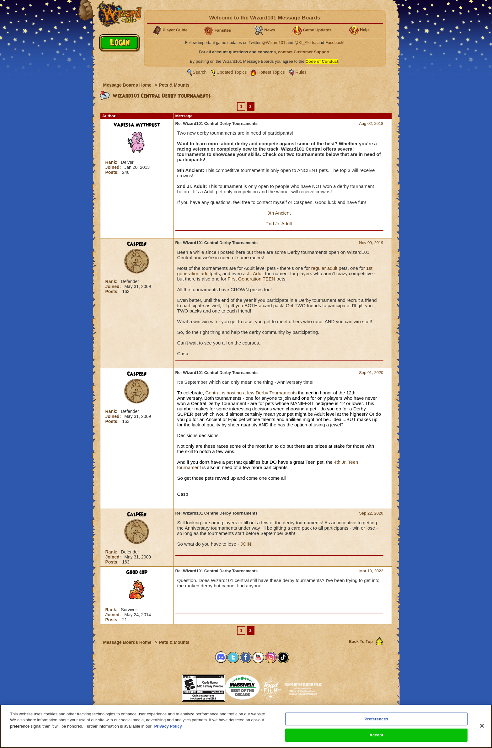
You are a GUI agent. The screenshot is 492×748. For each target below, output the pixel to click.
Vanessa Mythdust (136, 125)
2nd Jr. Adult (279, 223)
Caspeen (137, 244)
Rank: (112, 162)
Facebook (334, 42)
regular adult (324, 268)
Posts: (112, 172)
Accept (376, 735)
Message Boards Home (128, 85)
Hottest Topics (271, 72)
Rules (301, 72)
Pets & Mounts (174, 85)
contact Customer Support (303, 52)
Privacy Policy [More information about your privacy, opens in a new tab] (168, 726)
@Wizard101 (273, 42)
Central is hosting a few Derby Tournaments (250, 392)
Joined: (113, 167)
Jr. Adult (255, 273)
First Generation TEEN (251, 278)
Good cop (136, 572)
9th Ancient (279, 213)
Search (199, 72)
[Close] (482, 726)
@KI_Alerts (304, 42)
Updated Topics (232, 72)
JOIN (245, 544)
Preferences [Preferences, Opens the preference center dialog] (376, 719)
